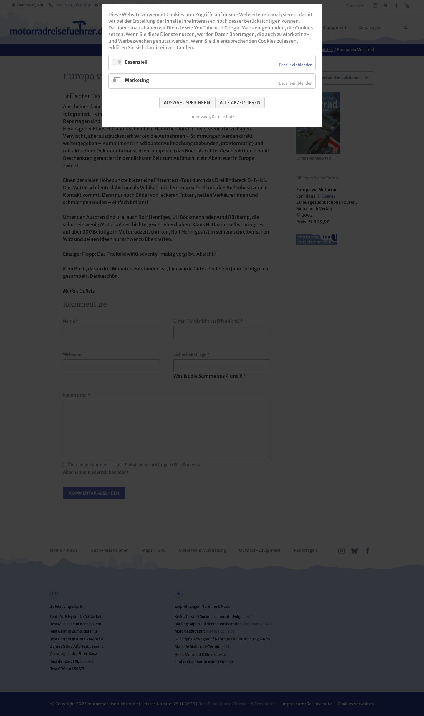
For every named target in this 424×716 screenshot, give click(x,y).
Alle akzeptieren (240, 102)
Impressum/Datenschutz (212, 116)
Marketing (137, 80)
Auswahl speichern (187, 102)
